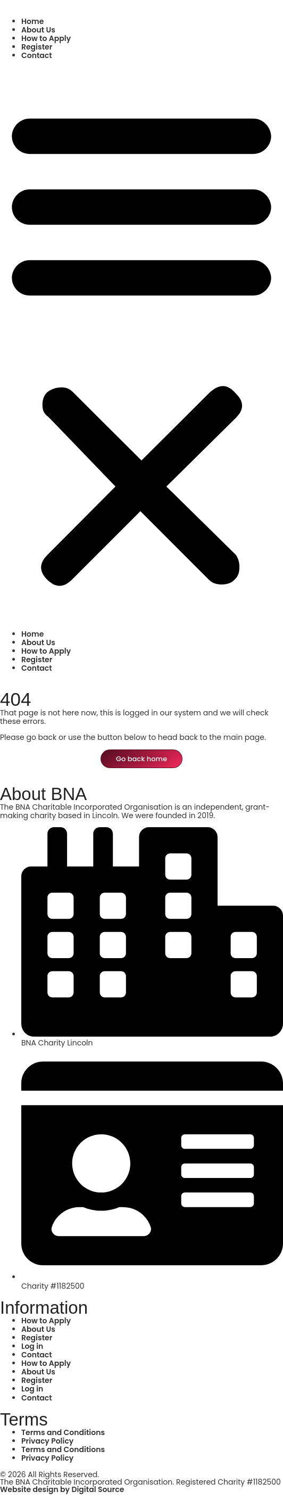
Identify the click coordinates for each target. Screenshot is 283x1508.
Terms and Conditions (63, 1432)
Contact (36, 56)
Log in (32, 1346)
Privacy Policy (47, 1441)
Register (36, 47)
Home (32, 21)
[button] (141, 345)
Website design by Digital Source (62, 1489)
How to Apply (46, 38)
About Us (38, 29)
